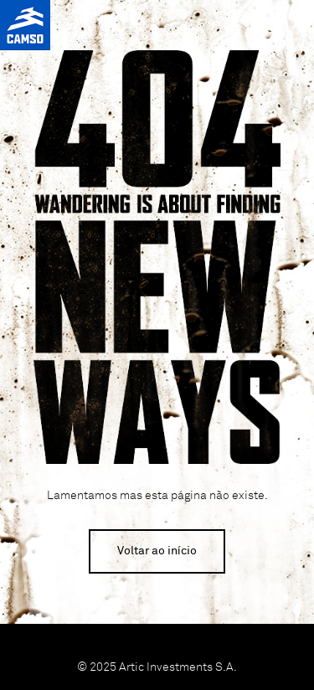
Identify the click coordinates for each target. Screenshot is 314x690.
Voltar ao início (157, 551)
